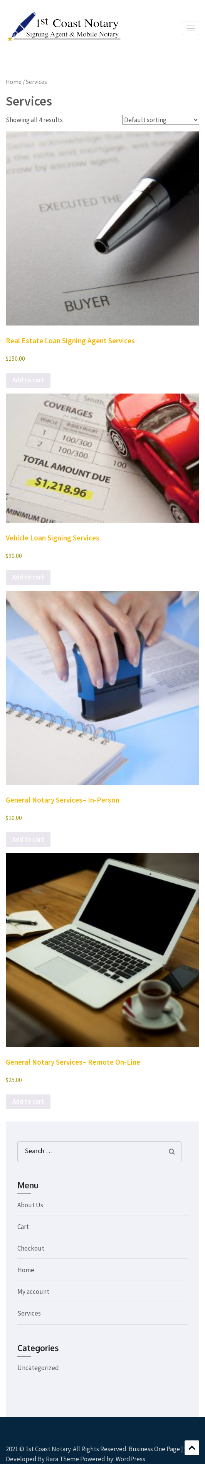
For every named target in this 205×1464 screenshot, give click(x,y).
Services (29, 1313)
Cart (23, 1226)
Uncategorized (38, 1367)
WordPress (130, 1459)
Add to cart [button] (28, 380)
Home (14, 81)
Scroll (192, 1447)
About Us (30, 1205)
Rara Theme (62, 1459)
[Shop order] (160, 120)
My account (33, 1291)
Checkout (30, 1248)
